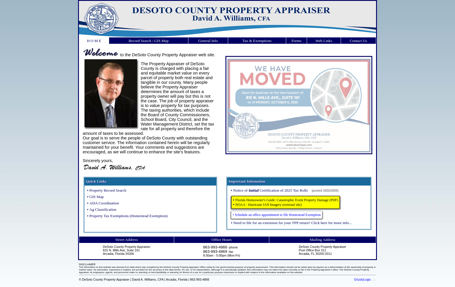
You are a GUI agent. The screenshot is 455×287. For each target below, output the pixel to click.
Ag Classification (102, 209)
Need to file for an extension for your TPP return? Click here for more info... (292, 223)
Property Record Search (107, 190)
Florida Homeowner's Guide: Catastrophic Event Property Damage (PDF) (286, 200)
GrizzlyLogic (362, 279)
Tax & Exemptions (257, 41)
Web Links (323, 41)
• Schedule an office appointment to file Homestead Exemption (277, 215)
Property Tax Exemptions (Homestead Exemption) (128, 216)
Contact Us (358, 41)
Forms (296, 41)
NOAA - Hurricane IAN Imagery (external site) (268, 205)
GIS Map (96, 197)
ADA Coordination (104, 203)
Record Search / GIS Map (149, 41)
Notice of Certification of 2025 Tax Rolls (271, 190)
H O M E (94, 41)
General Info (208, 41)
